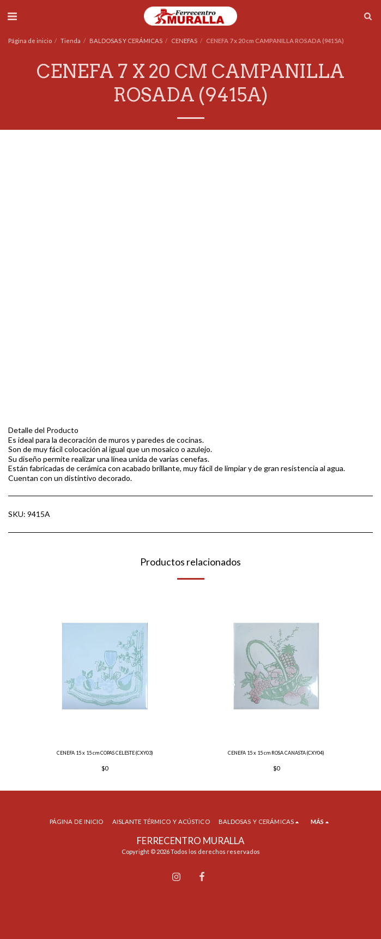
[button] (12, 15)
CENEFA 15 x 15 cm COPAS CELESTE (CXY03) (105, 753)
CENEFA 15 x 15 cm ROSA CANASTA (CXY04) (276, 753)
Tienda (71, 40)
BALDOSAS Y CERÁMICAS (125, 40)
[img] (105, 666)
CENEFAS (184, 40)
